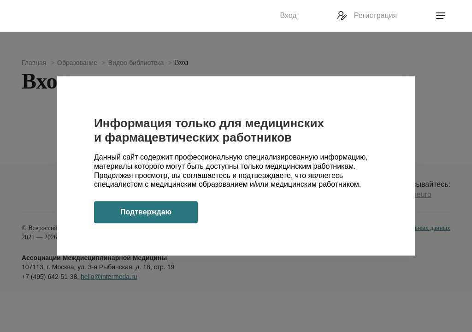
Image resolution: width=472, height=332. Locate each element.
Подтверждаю (145, 212)
